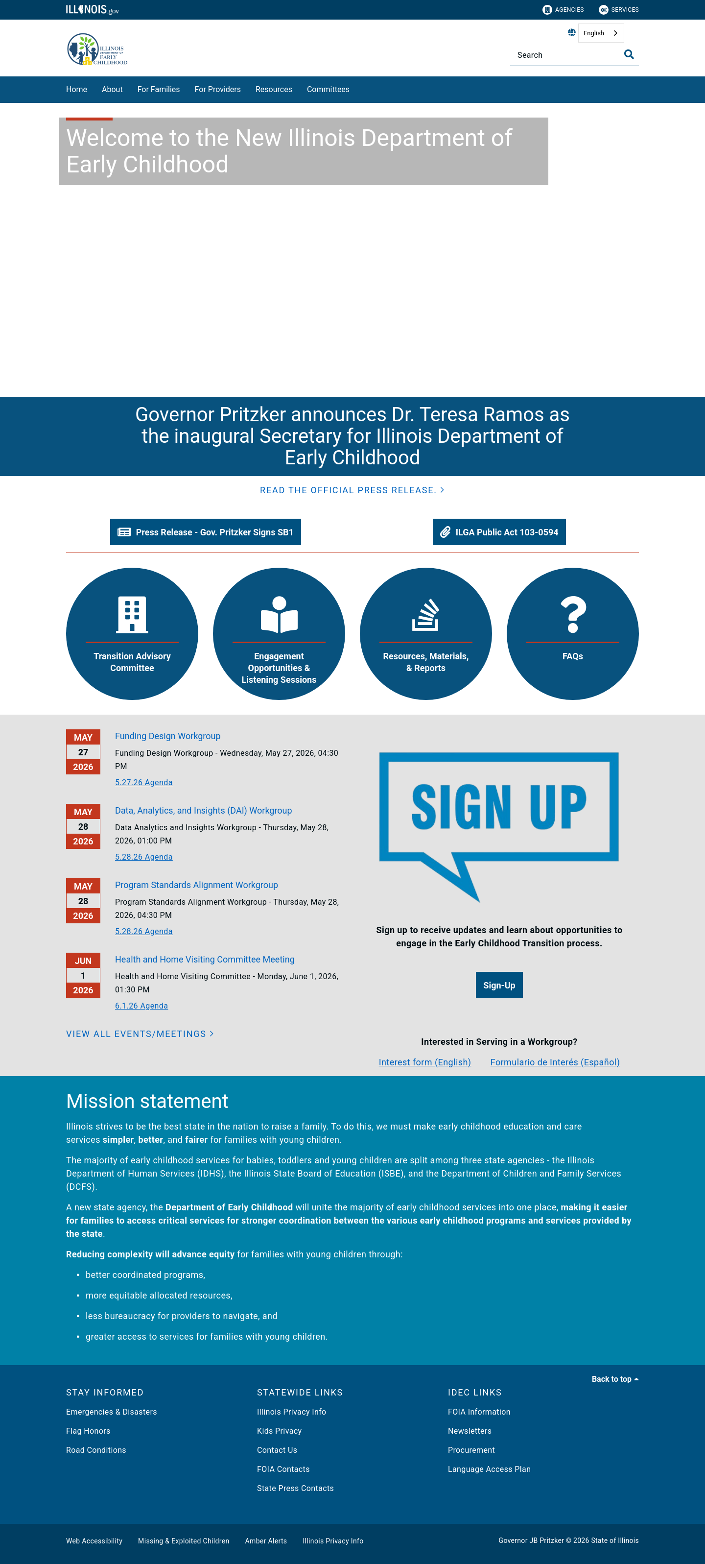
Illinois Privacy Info (292, 1412)
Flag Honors (88, 1431)
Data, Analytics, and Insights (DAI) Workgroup (203, 810)
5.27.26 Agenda (144, 782)
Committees (328, 89)
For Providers (218, 89)
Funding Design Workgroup (168, 736)
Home (76, 89)
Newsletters (470, 1431)
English (594, 33)
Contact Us (277, 1450)
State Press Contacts (295, 1488)
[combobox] (601, 33)
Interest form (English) (425, 1062)
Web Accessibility (94, 1541)
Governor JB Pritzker (531, 1540)
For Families (159, 89)
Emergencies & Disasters (111, 1412)
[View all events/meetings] (140, 1033)
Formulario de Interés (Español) (555, 1062)
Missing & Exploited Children (183, 1541)
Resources (274, 89)
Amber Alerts (266, 1541)
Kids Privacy (279, 1431)
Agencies (563, 10)
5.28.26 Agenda (144, 857)
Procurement (471, 1450)
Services (619, 10)
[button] (352, 490)
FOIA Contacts (283, 1469)
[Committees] (357, 87)
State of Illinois (615, 1540)
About (112, 89)
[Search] (574, 55)
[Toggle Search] (629, 54)
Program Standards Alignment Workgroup (196, 885)
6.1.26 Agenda (141, 1006)
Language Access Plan (489, 1469)
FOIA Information (479, 1412)
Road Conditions (96, 1450)
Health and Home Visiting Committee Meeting (205, 959)
